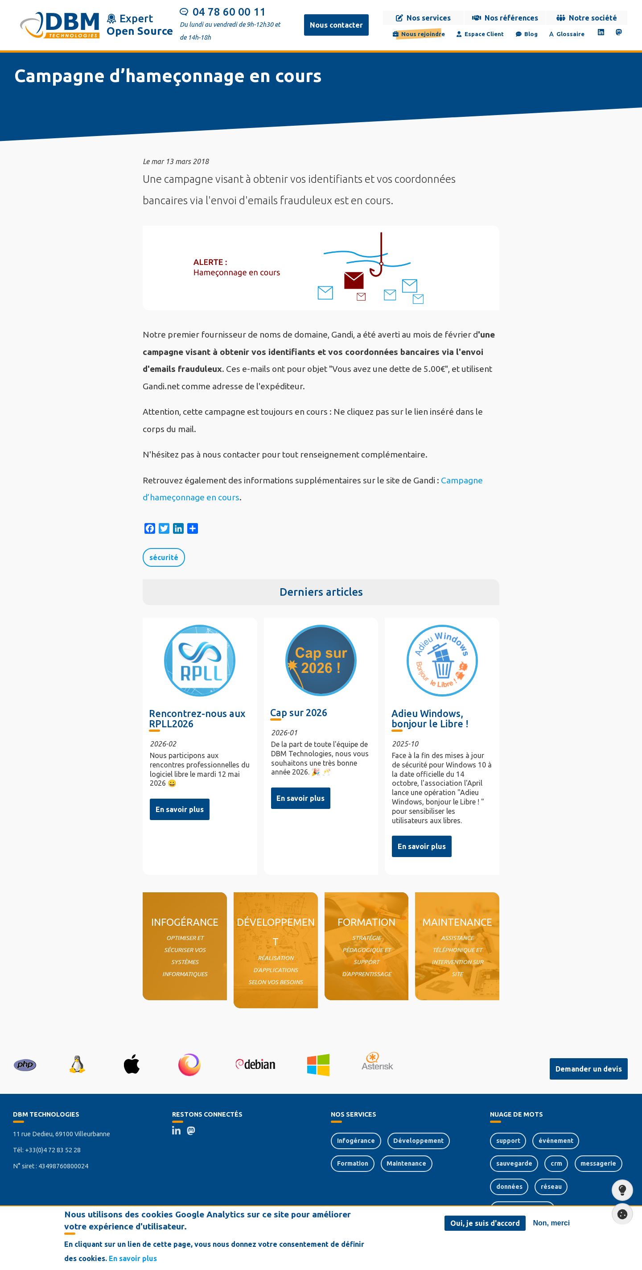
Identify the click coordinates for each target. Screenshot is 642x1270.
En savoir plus (180, 809)
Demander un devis (589, 1069)
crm (556, 1163)
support (508, 1140)
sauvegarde (514, 1163)
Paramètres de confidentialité (620, 1214)
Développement (418, 1140)
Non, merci (551, 1223)
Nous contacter (336, 25)
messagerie (598, 1163)
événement (556, 1140)
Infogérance (356, 1140)
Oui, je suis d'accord (485, 1224)
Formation (352, 1163)
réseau (551, 1186)
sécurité (163, 557)
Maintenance (406, 1163)
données (509, 1186)
